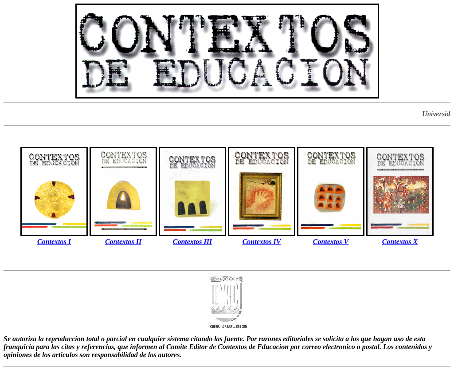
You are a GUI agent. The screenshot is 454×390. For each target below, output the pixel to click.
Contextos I (54, 241)
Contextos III (192, 241)
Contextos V (330, 241)
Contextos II (123, 241)
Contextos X (400, 241)
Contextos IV (262, 241)
